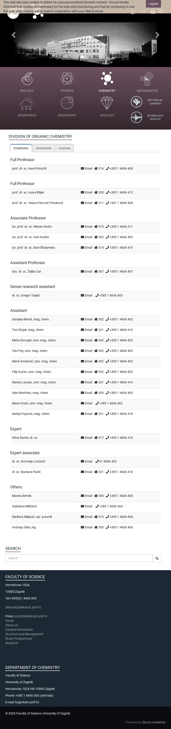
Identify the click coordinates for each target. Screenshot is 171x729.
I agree (153, 4)
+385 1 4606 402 (121, 319)
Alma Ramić (20, 437)
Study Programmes (18, 638)
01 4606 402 (108, 461)
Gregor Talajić (30, 295)
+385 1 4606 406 (121, 496)
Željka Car (34, 271)
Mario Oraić (20, 403)
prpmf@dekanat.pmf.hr (30, 616)
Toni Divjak (19, 330)
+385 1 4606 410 (121, 437)
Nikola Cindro (42, 226)
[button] (13, 33)
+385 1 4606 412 (121, 192)
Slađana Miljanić (23, 517)
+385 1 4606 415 (121, 247)
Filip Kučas (19, 372)
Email (88, 168)
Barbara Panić (31, 472)
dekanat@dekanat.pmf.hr (23, 607)
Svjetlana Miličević (24, 506)
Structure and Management (24, 634)
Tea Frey (17, 351)
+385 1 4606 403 (121, 237)
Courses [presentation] (64, 148)
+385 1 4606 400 (121, 517)
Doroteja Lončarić (33, 461)
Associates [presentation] (43, 148)
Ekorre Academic (154, 722)
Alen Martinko (21, 393)
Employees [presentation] (21, 148)
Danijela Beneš (22, 319)
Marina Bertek (21, 496)
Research (12, 643)
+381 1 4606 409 (121, 203)
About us (11, 625)
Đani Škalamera (44, 247)
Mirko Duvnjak (22, 340)
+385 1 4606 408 (121, 168)
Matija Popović (22, 414)
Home (9, 620)
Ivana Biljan (36, 192)
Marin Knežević (22, 361)
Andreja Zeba (21, 527)
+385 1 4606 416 (121, 330)
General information (19, 629)
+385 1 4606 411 (121, 226)
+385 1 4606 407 (121, 271)
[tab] (21, 148)
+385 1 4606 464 (111, 506)
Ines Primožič (37, 168)
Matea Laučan (22, 382)
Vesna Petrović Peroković (45, 203)
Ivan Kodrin (41, 237)
